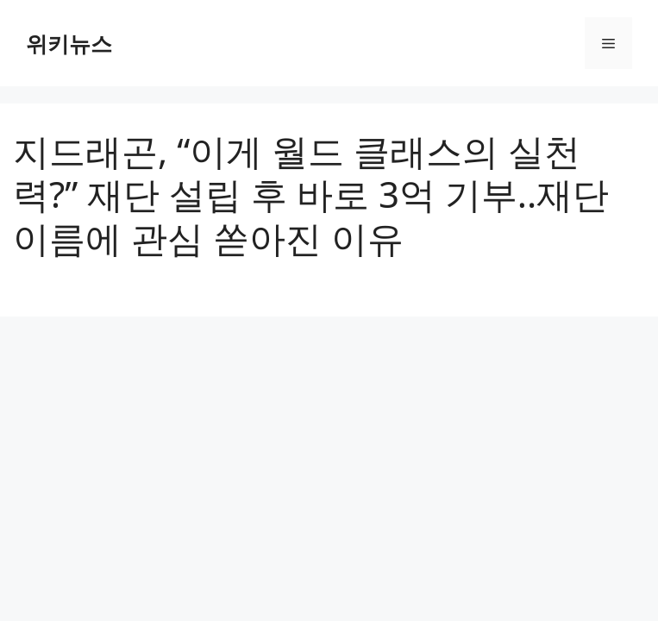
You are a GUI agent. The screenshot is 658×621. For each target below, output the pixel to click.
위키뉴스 (69, 43)
